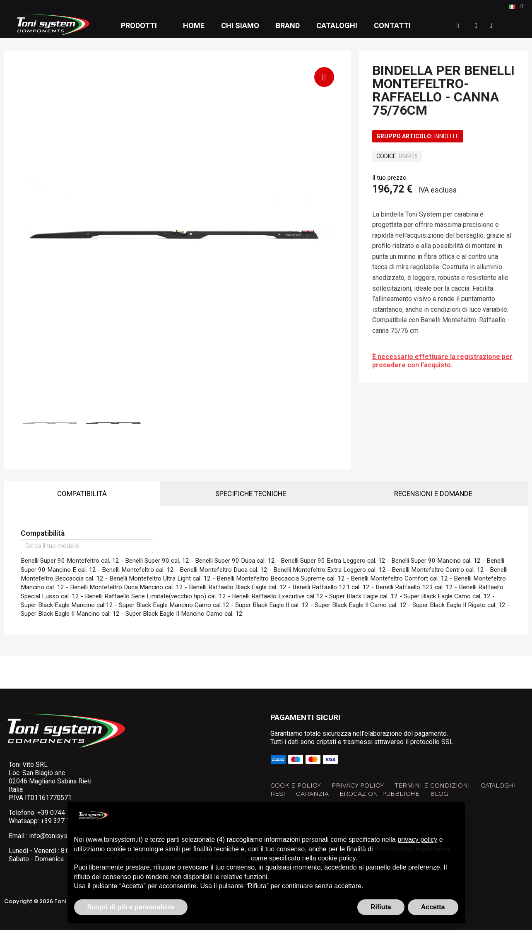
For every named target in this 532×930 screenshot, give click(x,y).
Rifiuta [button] (381, 907)
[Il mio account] (476, 26)
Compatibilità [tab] (82, 493)
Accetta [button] (433, 907)
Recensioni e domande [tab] (433, 493)
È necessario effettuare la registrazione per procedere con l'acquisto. (442, 361)
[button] (458, 26)
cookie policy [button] (336, 858)
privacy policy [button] (417, 839)
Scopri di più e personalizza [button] (131, 907)
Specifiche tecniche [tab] (250, 493)
